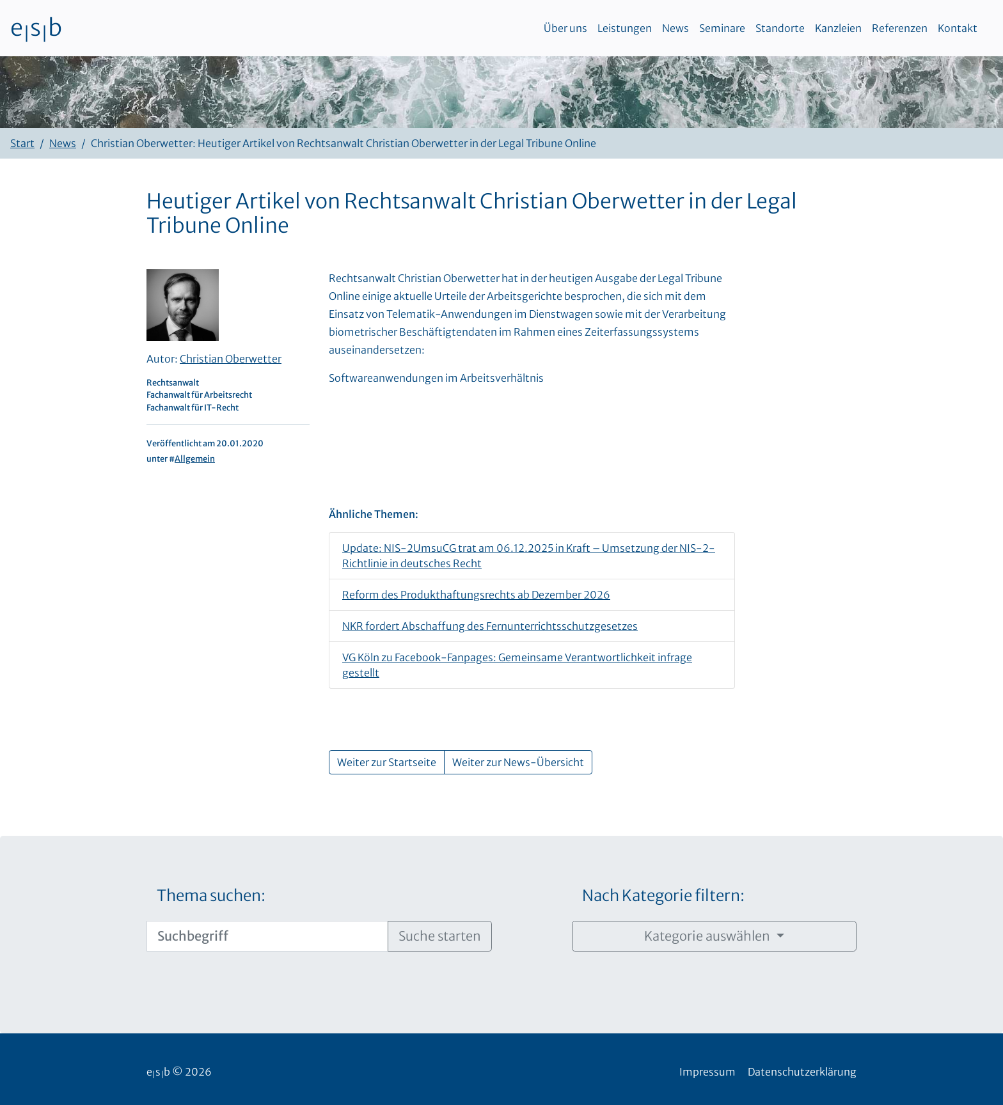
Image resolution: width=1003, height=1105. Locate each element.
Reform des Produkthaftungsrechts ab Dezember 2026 (476, 594)
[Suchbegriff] (267, 936)
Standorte (780, 28)
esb (36, 28)
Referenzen (900, 28)
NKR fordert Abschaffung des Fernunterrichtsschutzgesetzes (490, 626)
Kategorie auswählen (708, 936)
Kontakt (957, 28)
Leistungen (624, 28)
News (675, 28)
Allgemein (195, 458)
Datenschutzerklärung (802, 1071)
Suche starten (440, 936)
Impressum (707, 1071)
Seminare (722, 28)
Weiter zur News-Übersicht (518, 762)
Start (22, 143)
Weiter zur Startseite (386, 762)
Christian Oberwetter (230, 358)
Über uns (565, 28)
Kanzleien (838, 28)
